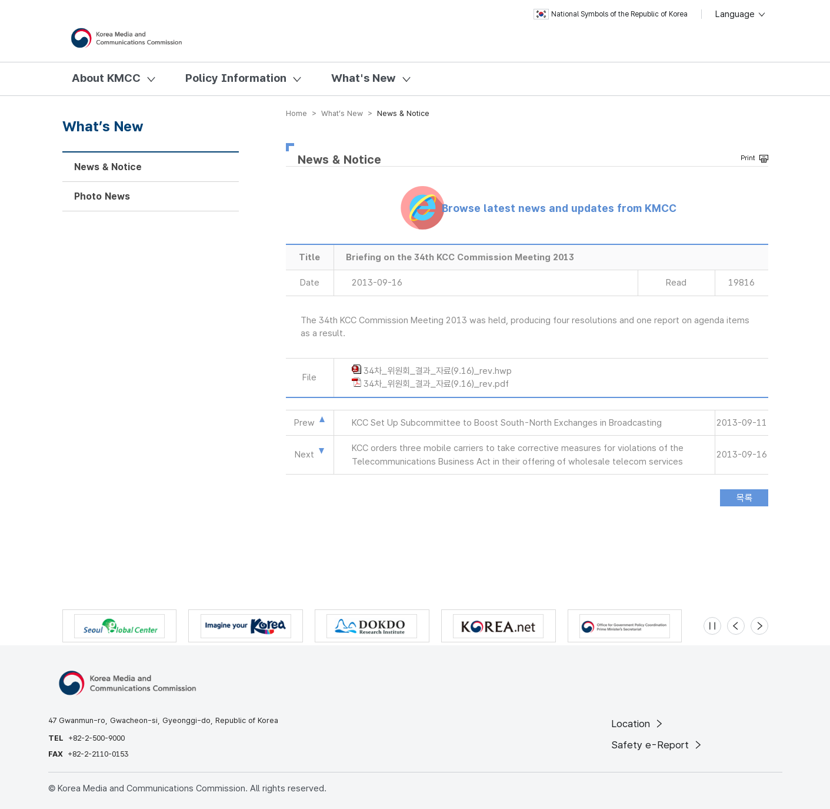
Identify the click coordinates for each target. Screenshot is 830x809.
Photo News (102, 196)
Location (638, 724)
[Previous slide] (736, 626)
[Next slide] (759, 626)
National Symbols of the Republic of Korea (611, 14)
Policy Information (235, 78)
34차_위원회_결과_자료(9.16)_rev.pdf (436, 384)
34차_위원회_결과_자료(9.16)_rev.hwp (438, 371)
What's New (363, 78)
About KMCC (106, 78)
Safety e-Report (657, 745)
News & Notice (108, 167)
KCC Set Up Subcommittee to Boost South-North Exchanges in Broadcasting (507, 422)
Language (740, 14)
